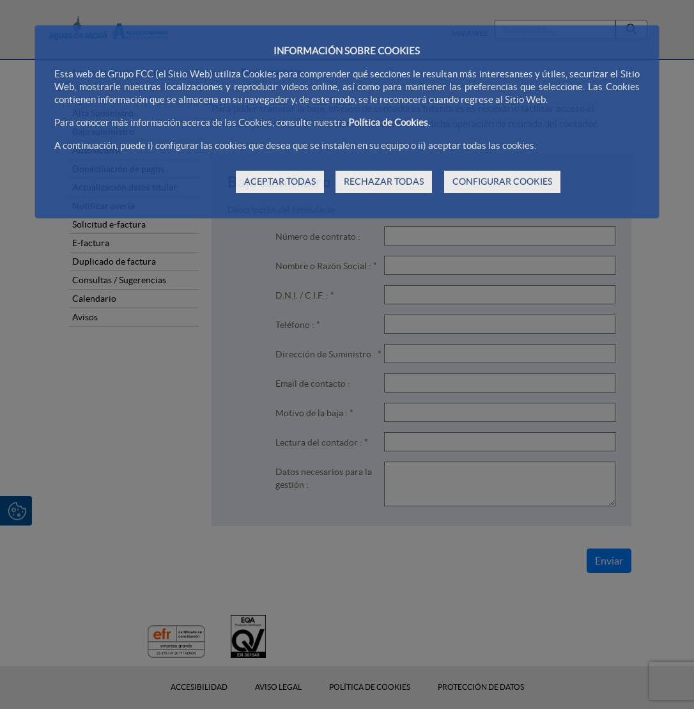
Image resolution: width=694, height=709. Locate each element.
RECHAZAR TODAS (384, 181)
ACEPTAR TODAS (280, 181)
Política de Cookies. (389, 122)
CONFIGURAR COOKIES (502, 181)
